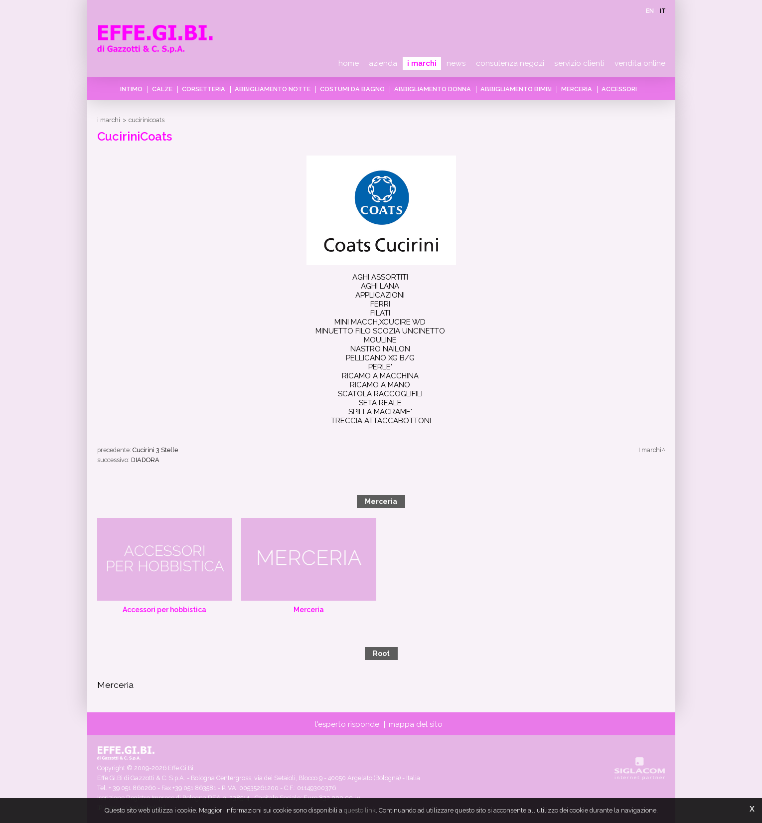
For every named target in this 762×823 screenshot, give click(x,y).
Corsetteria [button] (203, 89)
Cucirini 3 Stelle (155, 450)
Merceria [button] (576, 89)
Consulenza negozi (510, 63)
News (456, 63)
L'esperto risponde (347, 724)
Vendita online (639, 63)
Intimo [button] (131, 89)
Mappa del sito (416, 724)
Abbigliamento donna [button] (432, 89)
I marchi (422, 63)
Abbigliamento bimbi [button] (516, 89)
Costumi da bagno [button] (352, 89)
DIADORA (145, 460)
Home (348, 63)
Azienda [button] (383, 63)
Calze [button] (162, 89)
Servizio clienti (579, 63)
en (650, 10)
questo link (360, 810)
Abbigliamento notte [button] (272, 89)
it (663, 10)
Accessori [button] (619, 89)
